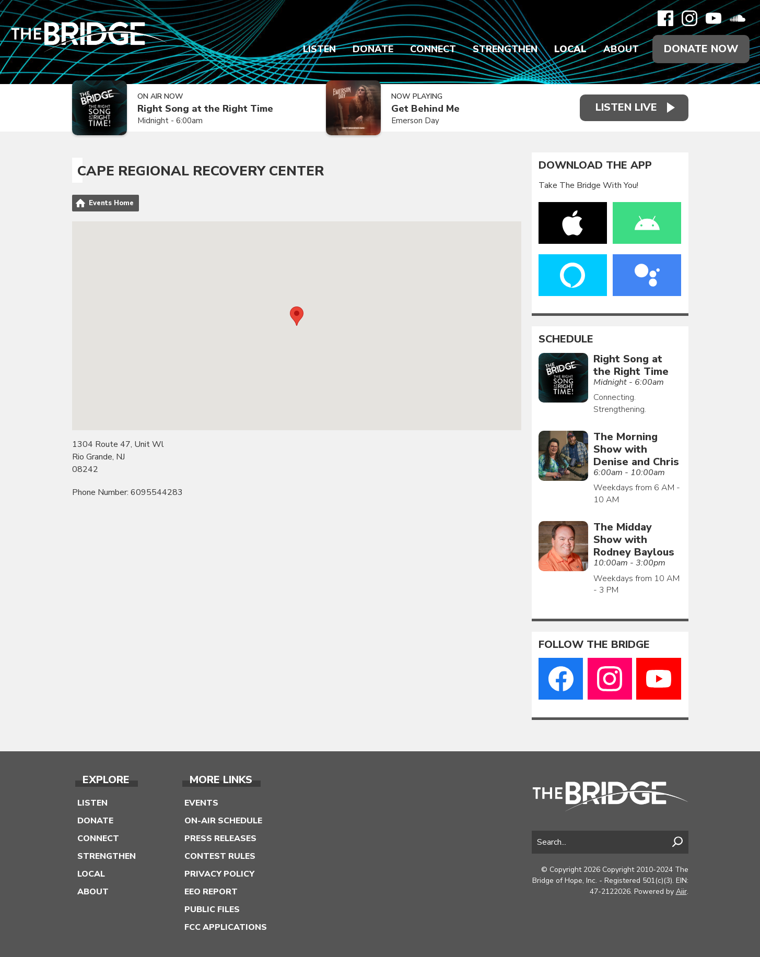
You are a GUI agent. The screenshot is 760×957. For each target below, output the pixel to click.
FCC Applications (225, 927)
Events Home (111, 203)
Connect (433, 49)
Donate (373, 49)
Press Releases (220, 838)
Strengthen (505, 49)
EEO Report (211, 891)
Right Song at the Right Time (205, 108)
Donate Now (701, 49)
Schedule (566, 339)
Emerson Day (415, 120)
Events (201, 803)
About (621, 49)
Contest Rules (219, 856)
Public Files (212, 909)
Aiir (681, 891)
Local (570, 49)
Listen (319, 49)
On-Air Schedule (223, 820)
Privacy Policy (219, 874)
